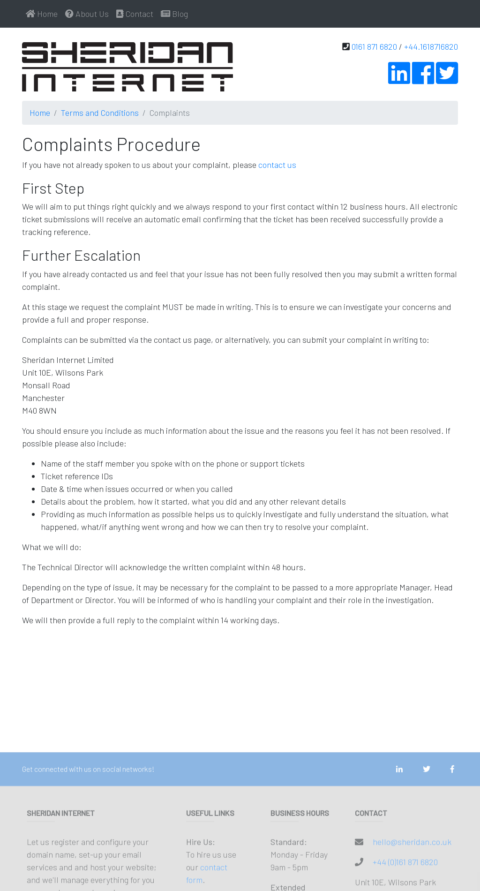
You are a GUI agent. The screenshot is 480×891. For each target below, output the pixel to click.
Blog (174, 13)
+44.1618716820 (431, 46)
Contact (134, 13)
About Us (87, 13)
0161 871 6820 (374, 46)
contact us (277, 164)
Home (42, 13)
